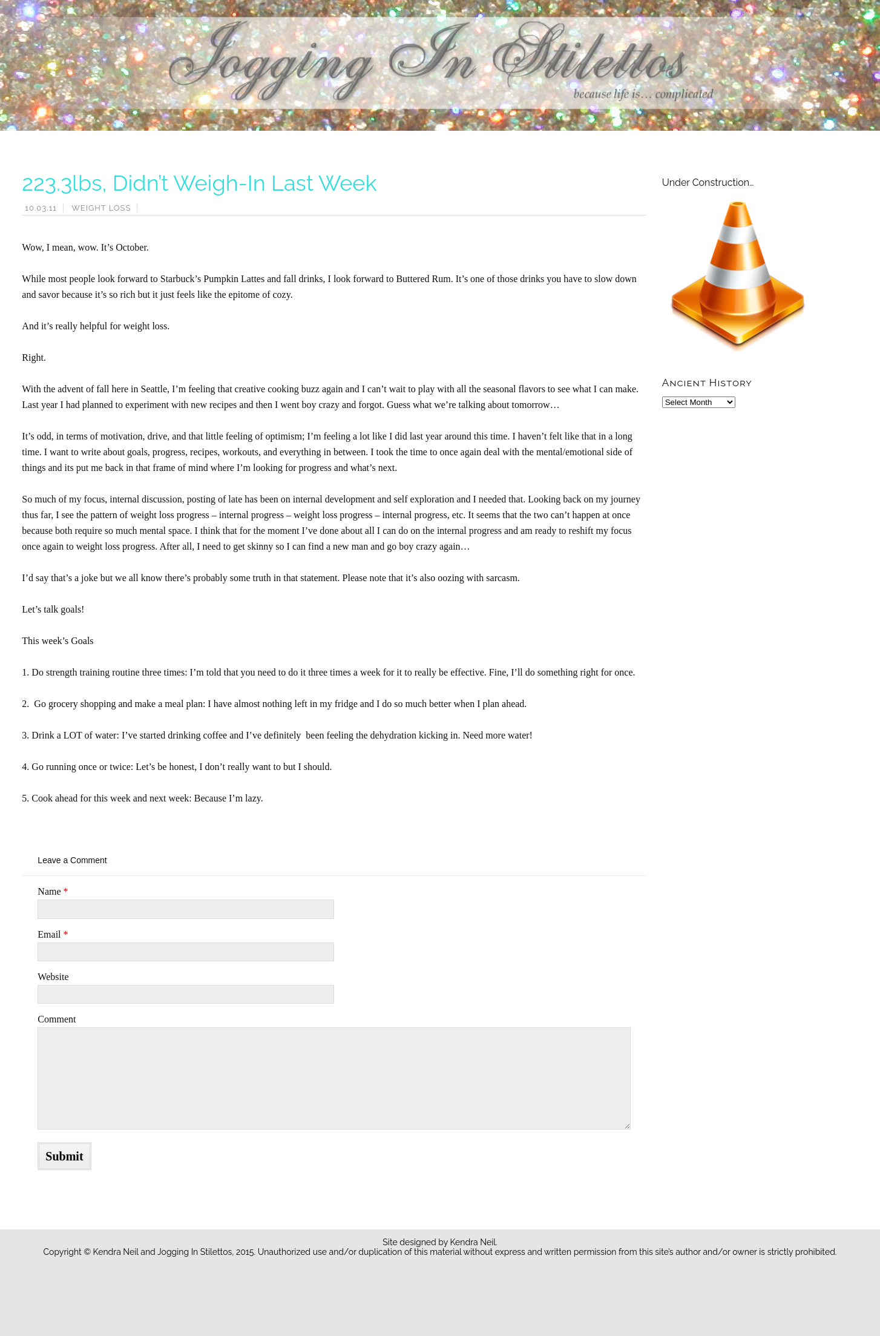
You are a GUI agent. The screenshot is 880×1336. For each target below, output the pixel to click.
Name (53, 891)
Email (53, 934)
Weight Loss (101, 207)
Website (53, 977)
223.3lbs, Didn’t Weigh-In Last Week (199, 183)
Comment (57, 1019)
